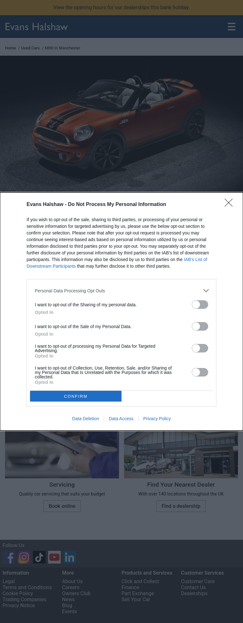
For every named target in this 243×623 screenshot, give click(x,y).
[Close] (231, 205)
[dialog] (121, 311)
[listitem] (121, 290)
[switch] (200, 304)
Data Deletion (85, 418)
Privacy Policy (157, 418)
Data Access (121, 418)
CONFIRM (76, 396)
